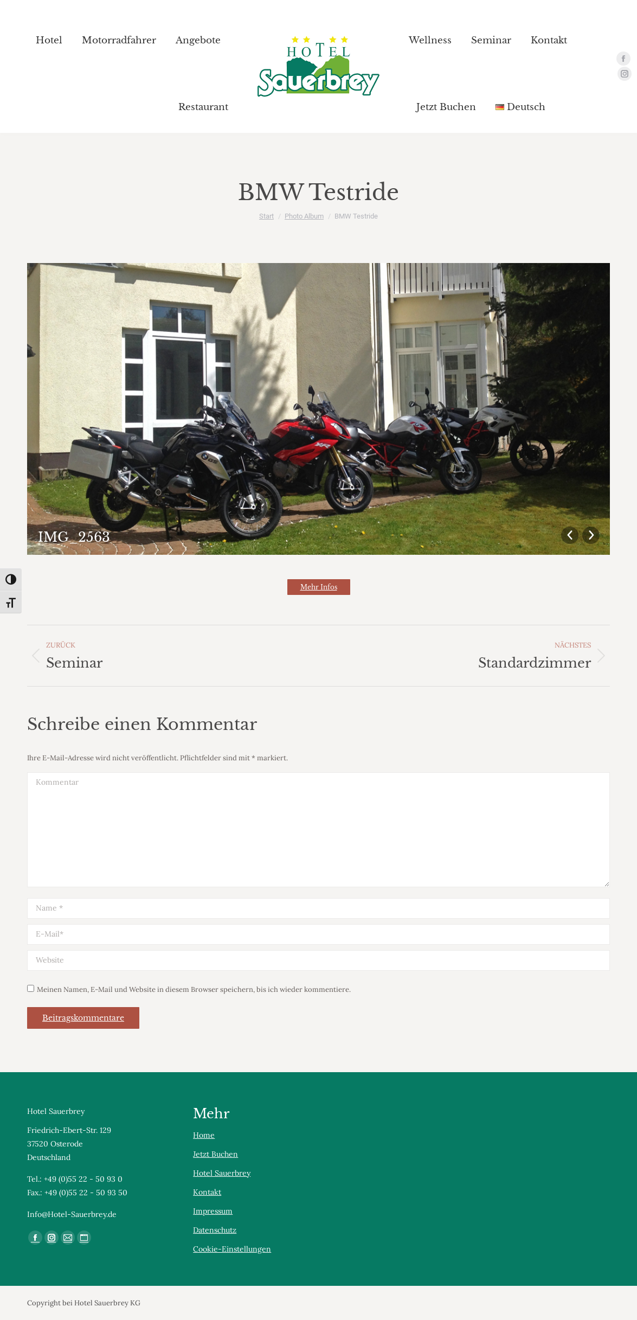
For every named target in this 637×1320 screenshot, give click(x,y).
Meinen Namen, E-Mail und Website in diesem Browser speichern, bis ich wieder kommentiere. (194, 989)
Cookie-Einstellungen (232, 1249)
